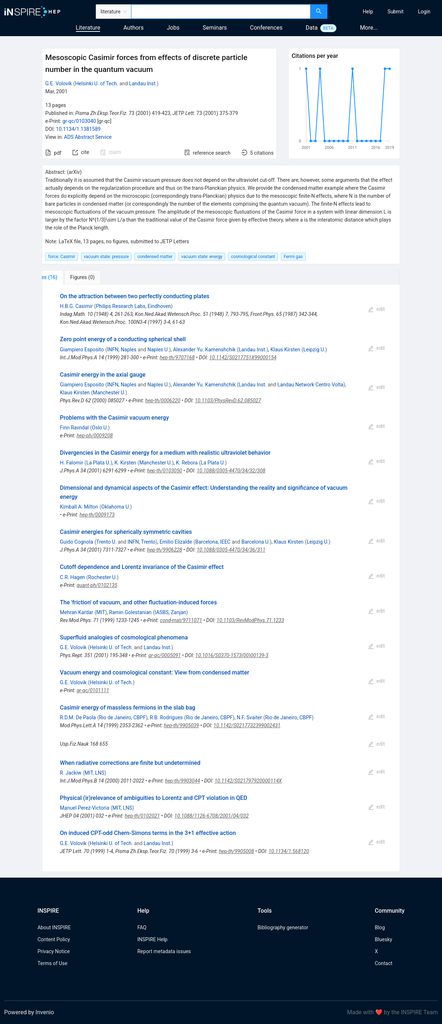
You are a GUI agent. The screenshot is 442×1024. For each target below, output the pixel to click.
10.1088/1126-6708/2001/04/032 (212, 816)
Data (312, 27)
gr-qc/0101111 (93, 690)
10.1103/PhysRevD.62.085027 (228, 400)
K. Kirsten (125, 463)
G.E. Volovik (58, 83)
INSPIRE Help (152, 939)
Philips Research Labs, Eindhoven (133, 306)
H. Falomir (71, 463)
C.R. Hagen (72, 577)
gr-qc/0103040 (79, 121)
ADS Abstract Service (88, 137)
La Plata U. (98, 463)
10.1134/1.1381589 (78, 129)
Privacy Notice (54, 951)
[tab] (66, 277)
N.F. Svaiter (249, 717)
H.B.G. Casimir (76, 306)
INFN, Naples (121, 349)
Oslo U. (100, 427)
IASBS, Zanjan (170, 612)
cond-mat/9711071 (181, 620)
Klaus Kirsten (285, 349)
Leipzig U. (314, 349)
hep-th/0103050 (164, 471)
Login (424, 11)
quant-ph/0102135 (97, 585)
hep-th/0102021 (142, 816)
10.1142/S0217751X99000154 (242, 357)
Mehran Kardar (76, 612)
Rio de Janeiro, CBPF (122, 717)
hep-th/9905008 (236, 851)
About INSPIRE (54, 927)
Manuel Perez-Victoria (84, 808)
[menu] (386, 11)
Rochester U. (102, 577)
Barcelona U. (255, 542)
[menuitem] (368, 11)
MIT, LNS (94, 773)
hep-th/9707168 (177, 357)
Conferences (266, 27)
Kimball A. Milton (79, 507)
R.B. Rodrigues (166, 717)
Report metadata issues (164, 951)
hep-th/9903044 (182, 781)
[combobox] (220, 11)
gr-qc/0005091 (165, 655)
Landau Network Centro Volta (310, 384)
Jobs (173, 27)
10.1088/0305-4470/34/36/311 (231, 550)
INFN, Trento (142, 542)
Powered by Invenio (29, 1012)
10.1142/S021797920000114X (248, 781)
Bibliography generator (283, 927)
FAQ (141, 927)
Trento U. (106, 542)
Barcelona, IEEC (213, 542)
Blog (380, 927)
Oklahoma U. (115, 507)
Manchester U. (109, 392)
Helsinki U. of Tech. (96, 83)
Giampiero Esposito (82, 349)
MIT (100, 612)
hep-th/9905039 (181, 725)
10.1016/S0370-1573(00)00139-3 (232, 655)
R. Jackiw (70, 773)
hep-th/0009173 (97, 515)
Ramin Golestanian (130, 612)
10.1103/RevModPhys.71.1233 (250, 620)
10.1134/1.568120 (289, 851)
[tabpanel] (221, 577)
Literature (88, 27)
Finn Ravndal (74, 427)
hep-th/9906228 (164, 550)
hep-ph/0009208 (95, 435)
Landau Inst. (143, 83)
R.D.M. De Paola (78, 717)
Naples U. (158, 349)
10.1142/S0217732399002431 (247, 725)
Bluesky (383, 939)
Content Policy (54, 939)
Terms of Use (53, 963)
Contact (383, 963)
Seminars (215, 27)
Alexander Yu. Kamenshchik (204, 349)
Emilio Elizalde (175, 542)
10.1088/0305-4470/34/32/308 (231, 471)
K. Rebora (187, 463)
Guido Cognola (76, 542)
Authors (133, 27)
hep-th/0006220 (162, 400)
